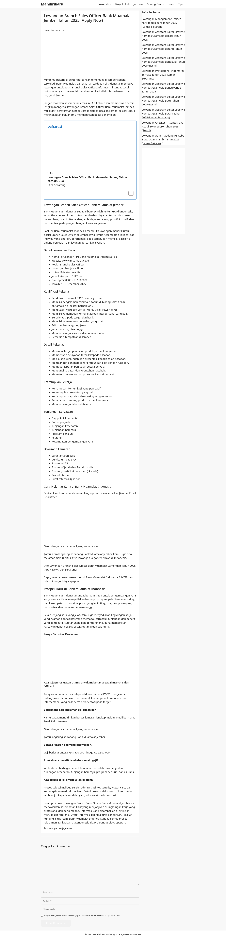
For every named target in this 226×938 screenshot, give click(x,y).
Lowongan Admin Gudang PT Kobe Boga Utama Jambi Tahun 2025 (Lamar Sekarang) (163, 139)
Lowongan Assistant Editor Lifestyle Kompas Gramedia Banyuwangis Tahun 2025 (163, 87)
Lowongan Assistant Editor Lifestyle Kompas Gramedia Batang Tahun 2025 (163, 48)
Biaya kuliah (122, 4)
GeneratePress (133, 934)
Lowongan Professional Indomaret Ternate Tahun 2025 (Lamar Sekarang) (163, 74)
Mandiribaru (52, 4)
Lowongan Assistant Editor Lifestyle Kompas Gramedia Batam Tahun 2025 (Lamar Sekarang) (163, 113)
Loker (171, 4)
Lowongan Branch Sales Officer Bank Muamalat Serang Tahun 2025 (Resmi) (87, 179)
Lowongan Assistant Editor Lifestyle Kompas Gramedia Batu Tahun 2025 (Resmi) (163, 100)
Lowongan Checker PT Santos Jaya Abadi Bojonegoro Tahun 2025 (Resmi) (162, 126)
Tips (180, 4)
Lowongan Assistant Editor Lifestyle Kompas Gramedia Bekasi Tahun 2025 (163, 35)
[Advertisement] (90, 56)
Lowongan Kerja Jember (59, 828)
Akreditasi (105, 4)
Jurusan (138, 4)
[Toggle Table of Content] (129, 193)
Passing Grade (155, 4)
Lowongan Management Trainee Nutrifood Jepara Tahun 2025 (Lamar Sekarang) (161, 22)
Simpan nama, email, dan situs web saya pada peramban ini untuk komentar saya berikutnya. (82, 915)
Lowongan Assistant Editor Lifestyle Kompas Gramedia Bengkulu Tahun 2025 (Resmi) (163, 61)
